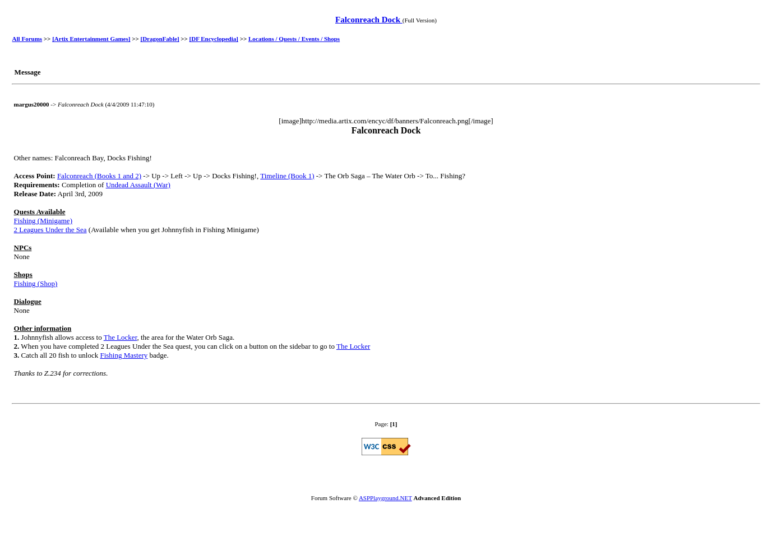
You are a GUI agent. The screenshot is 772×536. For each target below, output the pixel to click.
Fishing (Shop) (36, 283)
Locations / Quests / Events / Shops (294, 38)
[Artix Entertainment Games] (91, 38)
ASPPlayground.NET (385, 498)
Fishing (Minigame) (43, 220)
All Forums (27, 38)
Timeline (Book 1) (287, 176)
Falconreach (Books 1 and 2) (99, 176)
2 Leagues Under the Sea (50, 229)
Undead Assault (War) (138, 185)
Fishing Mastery (123, 355)
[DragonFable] (160, 38)
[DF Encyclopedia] (213, 38)
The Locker (120, 337)
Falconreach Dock (369, 19)
